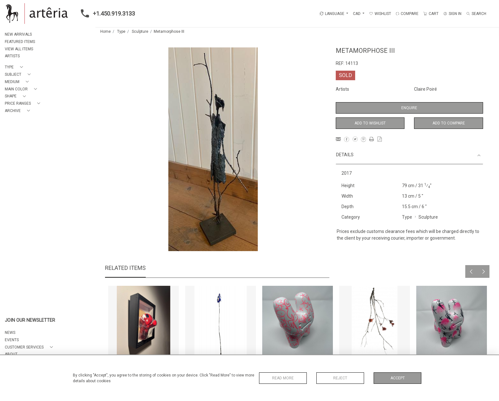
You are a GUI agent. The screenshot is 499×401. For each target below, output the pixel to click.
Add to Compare (448, 123)
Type (121, 31)
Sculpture (140, 31)
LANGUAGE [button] (332, 13)
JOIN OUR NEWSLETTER (30, 320)
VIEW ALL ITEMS (19, 49)
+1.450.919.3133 (106, 13)
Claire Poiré (425, 89)
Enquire (409, 108)
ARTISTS (12, 56)
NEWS (10, 332)
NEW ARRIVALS (18, 34)
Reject (340, 378)
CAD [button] (357, 13)
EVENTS (12, 340)
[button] (15, 67)
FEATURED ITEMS (20, 41)
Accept (397, 378)
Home (105, 31)
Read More (283, 378)
